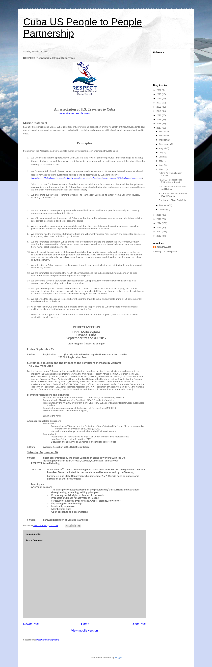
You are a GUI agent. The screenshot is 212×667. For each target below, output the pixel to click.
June (161, 156)
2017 (159, 128)
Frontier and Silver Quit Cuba (172, 200)
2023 (159, 102)
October (163, 140)
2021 (159, 111)
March (162, 169)
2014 (159, 223)
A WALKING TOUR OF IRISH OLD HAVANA (173, 194)
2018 (159, 123)
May (161, 161)
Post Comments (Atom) (47, 639)
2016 (159, 215)
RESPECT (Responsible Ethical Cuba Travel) (170, 181)
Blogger (118, 657)
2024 (159, 98)
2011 (159, 236)
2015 (159, 219)
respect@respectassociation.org (75, 113)
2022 (159, 107)
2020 (159, 115)
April (161, 165)
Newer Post (31, 624)
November (164, 135)
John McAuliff (164, 247)
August (162, 148)
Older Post (139, 624)
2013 (159, 227)
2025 (159, 94)
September (164, 144)
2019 (159, 119)
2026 (159, 90)
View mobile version (84, 630)
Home (85, 624)
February (163, 205)
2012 (159, 231)
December (164, 131)
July (161, 152)
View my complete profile (165, 251)
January (163, 209)
